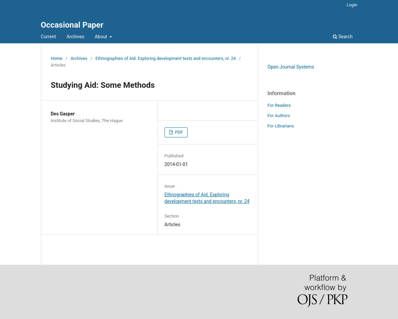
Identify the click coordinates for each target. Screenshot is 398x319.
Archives (75, 36)
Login (351, 4)
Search (342, 36)
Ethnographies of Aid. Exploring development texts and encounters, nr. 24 (165, 58)
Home (57, 58)
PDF (178, 132)
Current (48, 36)
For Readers (279, 105)
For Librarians (281, 125)
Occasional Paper (72, 25)
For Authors (279, 115)
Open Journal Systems (291, 67)
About (101, 36)
